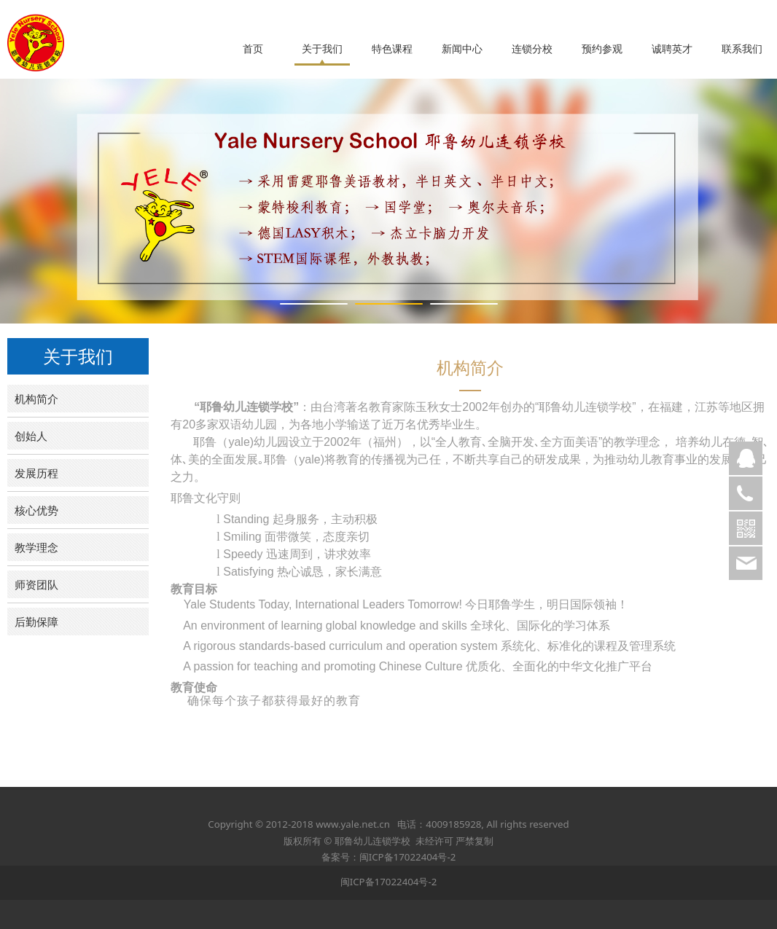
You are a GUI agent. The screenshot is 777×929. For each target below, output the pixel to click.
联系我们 (742, 49)
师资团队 (36, 584)
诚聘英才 (672, 49)
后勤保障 (36, 621)
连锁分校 (532, 49)
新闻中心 (462, 49)
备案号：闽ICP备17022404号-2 (388, 856)
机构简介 (36, 398)
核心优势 (36, 510)
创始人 (31, 435)
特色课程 (392, 49)
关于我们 (322, 49)
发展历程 (36, 473)
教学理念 (36, 547)
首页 (253, 49)
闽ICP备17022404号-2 (388, 881)
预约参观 (602, 49)
